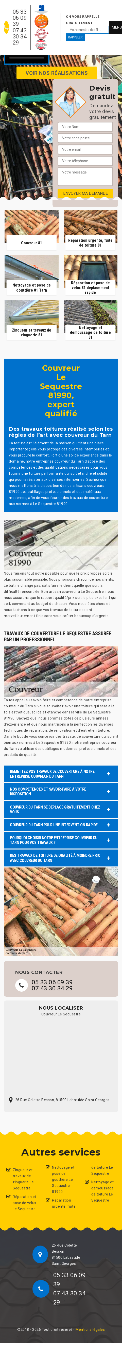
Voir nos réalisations (57, 73)
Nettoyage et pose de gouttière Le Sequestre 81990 (63, 1179)
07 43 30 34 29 (20, 37)
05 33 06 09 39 (20, 18)
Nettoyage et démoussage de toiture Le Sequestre (102, 1191)
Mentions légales (90, 1330)
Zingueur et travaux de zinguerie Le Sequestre (23, 1179)
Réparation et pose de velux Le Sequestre (24, 1203)
